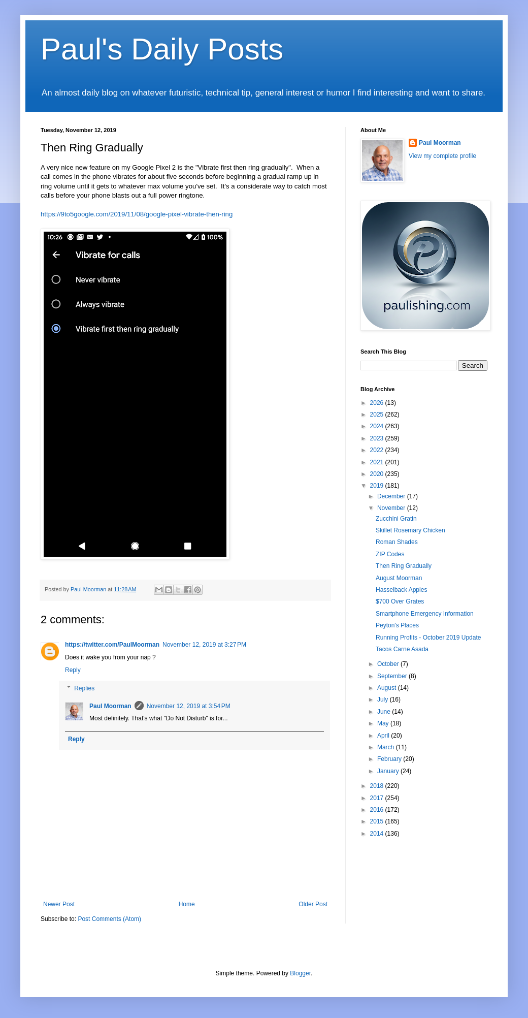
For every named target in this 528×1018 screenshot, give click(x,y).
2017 (377, 798)
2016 (377, 809)
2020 (377, 474)
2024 (377, 426)
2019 (377, 485)
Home (187, 904)
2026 (377, 402)
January (389, 771)
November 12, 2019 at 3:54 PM (188, 706)
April (384, 735)
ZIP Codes (390, 554)
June (384, 711)
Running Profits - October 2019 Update (428, 637)
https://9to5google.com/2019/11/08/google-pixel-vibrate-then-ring (137, 214)
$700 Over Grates (400, 601)
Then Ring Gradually (404, 565)
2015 (377, 821)
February (390, 758)
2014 (377, 833)
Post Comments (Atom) (109, 918)
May (383, 723)
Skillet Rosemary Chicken (410, 530)
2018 (377, 785)
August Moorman (399, 578)
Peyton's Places (397, 625)
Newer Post (59, 904)
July (383, 699)
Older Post (313, 904)
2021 (377, 462)
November (392, 508)
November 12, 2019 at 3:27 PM (204, 644)
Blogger (300, 973)
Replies (84, 688)
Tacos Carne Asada (402, 649)
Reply (73, 670)
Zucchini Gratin (396, 518)
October (389, 663)
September (393, 676)
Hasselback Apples (401, 589)
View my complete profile (442, 156)
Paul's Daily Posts (162, 49)
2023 (377, 438)
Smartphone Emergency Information (425, 613)
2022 (377, 450)
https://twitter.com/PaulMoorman (112, 644)
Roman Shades (397, 542)
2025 (377, 414)
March (386, 747)
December (392, 496)
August (387, 687)
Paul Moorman (110, 706)
